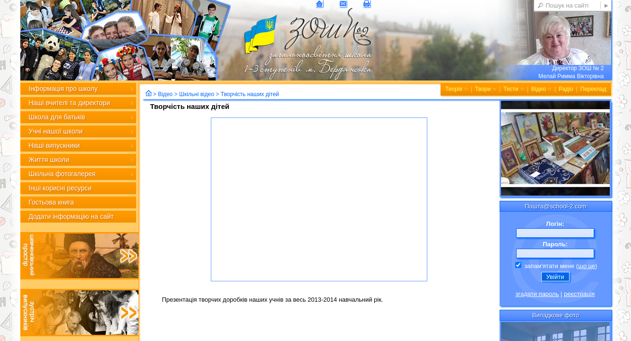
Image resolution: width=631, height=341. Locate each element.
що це (586, 265)
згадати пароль (537, 293)
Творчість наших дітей (250, 94)
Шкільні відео (196, 94)
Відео (165, 94)
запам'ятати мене (545, 265)
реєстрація (579, 293)
